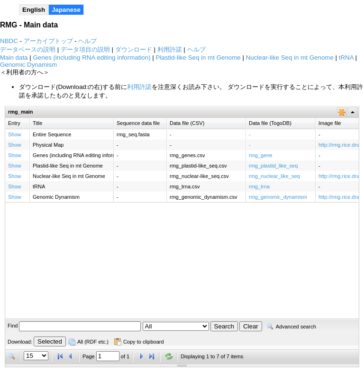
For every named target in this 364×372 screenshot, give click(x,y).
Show (14, 134)
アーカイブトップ (48, 40)
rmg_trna (259, 186)
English (33, 9)
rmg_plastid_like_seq (273, 165)
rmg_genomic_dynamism (278, 197)
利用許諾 (139, 86)
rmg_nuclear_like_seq (274, 176)
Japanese (66, 9)
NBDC (9, 40)
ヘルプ (87, 40)
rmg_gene (261, 155)
